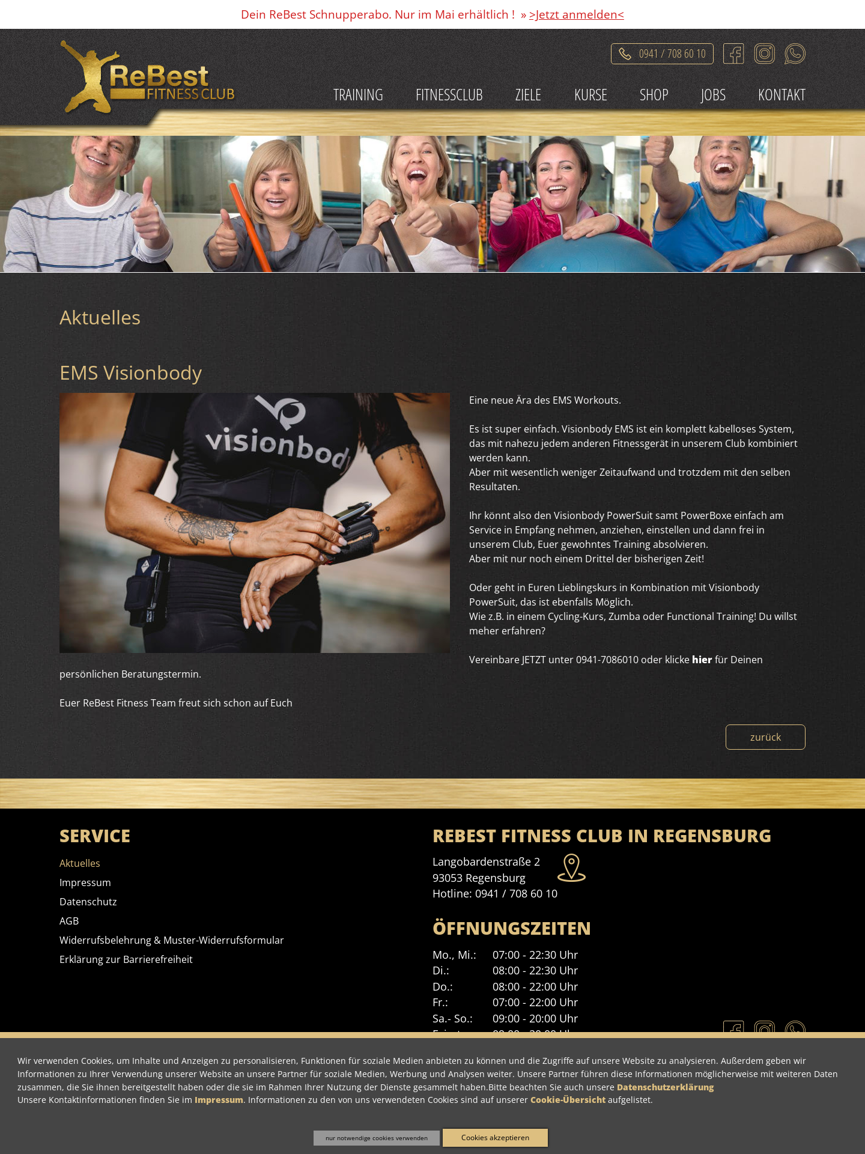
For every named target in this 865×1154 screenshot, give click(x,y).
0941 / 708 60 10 (516, 893)
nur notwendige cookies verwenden (377, 1138)
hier (702, 659)
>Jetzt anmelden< (576, 14)
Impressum (219, 1099)
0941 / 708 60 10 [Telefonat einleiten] (672, 51)
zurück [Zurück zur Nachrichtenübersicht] (765, 737)
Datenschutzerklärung (665, 1087)
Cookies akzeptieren (495, 1137)
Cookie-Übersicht (568, 1099)
